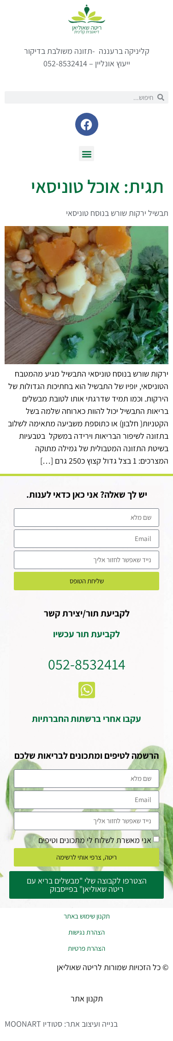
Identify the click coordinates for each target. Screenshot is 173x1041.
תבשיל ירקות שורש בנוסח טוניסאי (117, 213)
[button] (86, 153)
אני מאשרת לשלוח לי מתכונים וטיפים (94, 839)
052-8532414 (86, 664)
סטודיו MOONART (33, 1023)
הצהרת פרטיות (86, 948)
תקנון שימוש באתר (87, 916)
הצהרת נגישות (86, 932)
